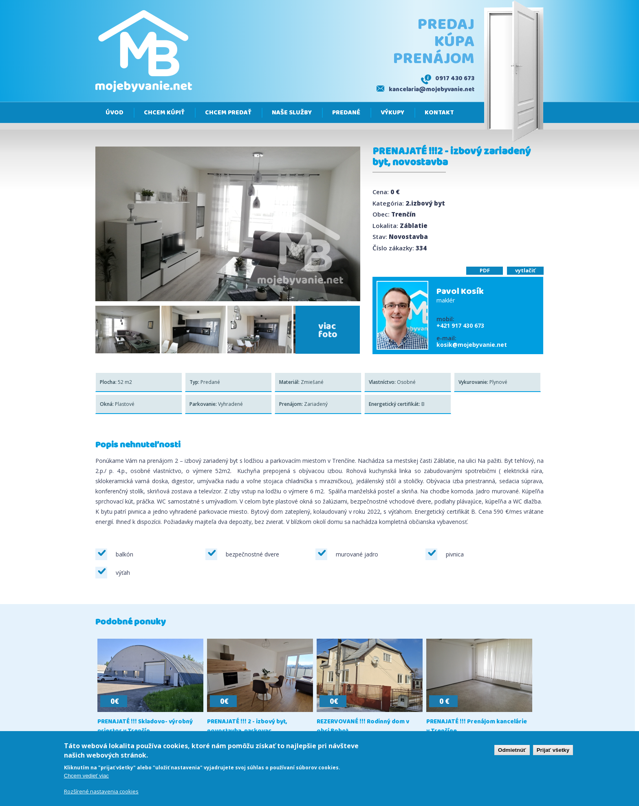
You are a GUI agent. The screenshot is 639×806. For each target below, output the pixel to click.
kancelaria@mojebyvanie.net (431, 89)
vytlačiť (525, 270)
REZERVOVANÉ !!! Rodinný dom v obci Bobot (363, 726)
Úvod (114, 113)
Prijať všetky (553, 751)
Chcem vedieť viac (86, 776)
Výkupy (392, 113)
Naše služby (292, 113)
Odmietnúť (512, 751)
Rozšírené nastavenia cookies (101, 792)
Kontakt (439, 113)
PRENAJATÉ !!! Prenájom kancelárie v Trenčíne (476, 726)
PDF (485, 270)
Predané (346, 113)
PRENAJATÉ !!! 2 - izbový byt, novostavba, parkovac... (247, 726)
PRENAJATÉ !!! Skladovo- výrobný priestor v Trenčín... (145, 726)
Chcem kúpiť (164, 113)
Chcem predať (228, 113)
